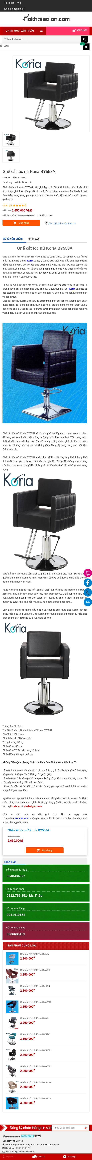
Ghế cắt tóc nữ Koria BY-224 (35, 986)
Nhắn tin (38, 1156)
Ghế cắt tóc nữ (23, 182)
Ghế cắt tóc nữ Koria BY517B (35, 1082)
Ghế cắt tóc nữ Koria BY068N (35, 1066)
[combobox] (14, 38)
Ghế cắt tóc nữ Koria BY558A (19, 256)
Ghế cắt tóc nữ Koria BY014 (34, 1018)
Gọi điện (8, 1156)
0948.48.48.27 (23, 1148)
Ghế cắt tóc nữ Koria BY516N (35, 1050)
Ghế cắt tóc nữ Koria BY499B (35, 1002)
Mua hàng (24, 223)
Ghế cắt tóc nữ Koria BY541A (35, 1098)
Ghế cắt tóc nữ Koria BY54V (35, 1034)
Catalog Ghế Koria (33, 613)
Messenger (70, 1156)
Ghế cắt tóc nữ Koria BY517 (34, 954)
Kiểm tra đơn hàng (13, 8)
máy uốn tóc (19, 593)
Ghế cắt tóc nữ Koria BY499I (35, 970)
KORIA (22, 177)
